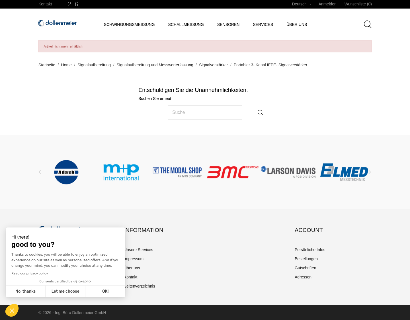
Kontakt (45, 4)
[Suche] (205, 112)
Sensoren (228, 24)
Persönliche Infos (310, 249)
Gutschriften (305, 268)
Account (309, 230)
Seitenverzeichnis (139, 286)
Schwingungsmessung (129, 24)
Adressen (303, 277)
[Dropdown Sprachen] (301, 4)
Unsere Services (138, 249)
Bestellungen (306, 259)
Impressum (134, 259)
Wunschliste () (358, 4)
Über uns (296, 24)
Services (263, 24)
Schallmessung (186, 24)
